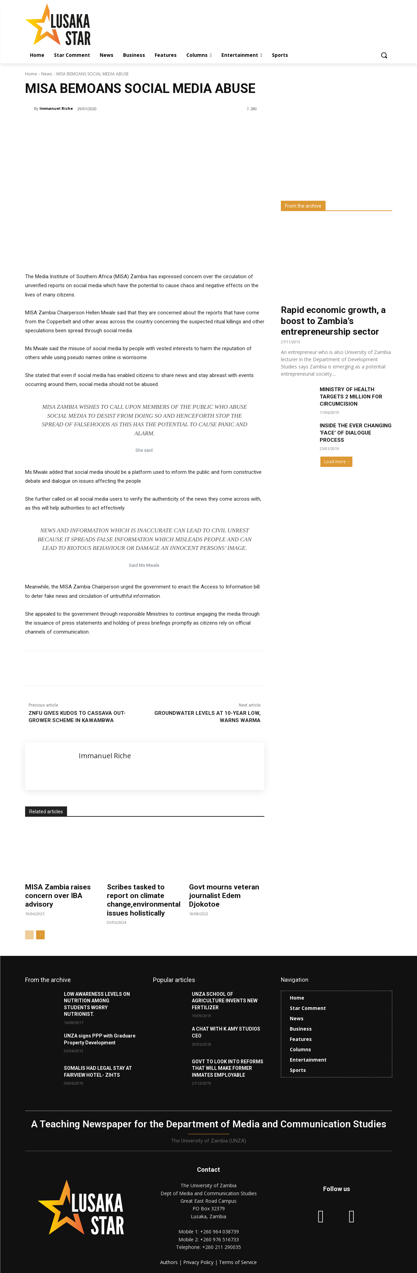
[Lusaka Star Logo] (80, 24)
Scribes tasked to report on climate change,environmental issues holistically (143, 900)
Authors (169, 1262)
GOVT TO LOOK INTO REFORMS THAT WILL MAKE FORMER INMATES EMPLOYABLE (227, 1068)
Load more (336, 462)
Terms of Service (238, 1262)
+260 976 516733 (219, 1239)
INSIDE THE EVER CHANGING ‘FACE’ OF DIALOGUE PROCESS (356, 432)
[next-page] (40, 934)
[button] (384, 55)
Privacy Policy (199, 1262)
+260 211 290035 (221, 1247)
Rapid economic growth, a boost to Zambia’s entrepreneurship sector (333, 320)
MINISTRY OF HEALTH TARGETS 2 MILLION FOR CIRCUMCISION (351, 396)
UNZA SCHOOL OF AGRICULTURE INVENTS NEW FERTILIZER (224, 1000)
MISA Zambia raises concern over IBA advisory (58, 895)
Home (31, 74)
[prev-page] (29, 934)
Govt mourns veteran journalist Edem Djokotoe (224, 895)
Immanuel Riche (56, 108)
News (46, 74)
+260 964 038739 (219, 1231)
